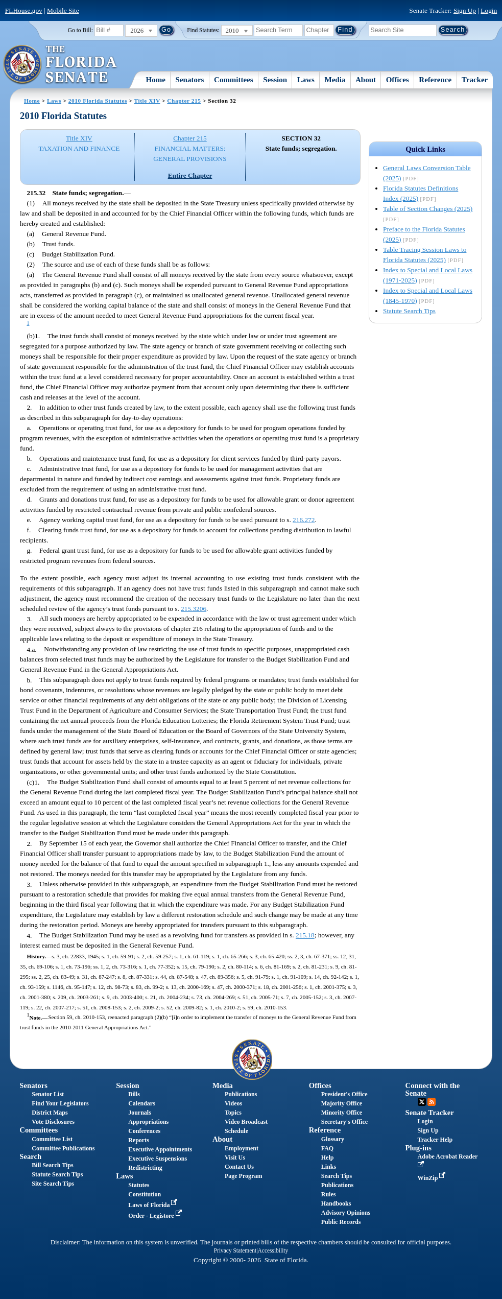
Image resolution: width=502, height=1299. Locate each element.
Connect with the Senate (432, 1089)
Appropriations (148, 1121)
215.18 (305, 935)
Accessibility (273, 1250)
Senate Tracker (429, 1112)
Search (30, 1156)
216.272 (304, 520)
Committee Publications (63, 1148)
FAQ (327, 1148)
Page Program (243, 1175)
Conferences (144, 1131)
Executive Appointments (160, 1149)
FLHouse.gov (23, 10)
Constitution (144, 1194)
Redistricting (145, 1167)
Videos (233, 1103)
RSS (431, 1102)
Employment (241, 1148)
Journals (139, 1112)
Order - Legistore (156, 1215)
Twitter (422, 1102)
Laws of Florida (153, 1205)
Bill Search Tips (52, 1165)
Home (155, 80)
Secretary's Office (344, 1121)
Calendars (141, 1103)
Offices (397, 80)
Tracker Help (435, 1139)
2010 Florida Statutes (97, 101)
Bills (134, 1094)
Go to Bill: (80, 30)
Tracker (475, 80)
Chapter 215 (184, 101)
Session (275, 80)
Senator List (48, 1094)
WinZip (433, 1178)
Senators (190, 80)
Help (327, 1157)
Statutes (138, 1185)
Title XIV (147, 101)
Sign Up (464, 10)
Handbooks (336, 1203)
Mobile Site (63, 10)
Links (328, 1166)
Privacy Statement (235, 1250)
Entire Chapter (190, 175)
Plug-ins (418, 1148)
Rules (328, 1194)
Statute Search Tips (409, 311)
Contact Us (239, 1166)
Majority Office (341, 1103)
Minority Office (341, 1112)
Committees (233, 80)
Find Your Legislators (60, 1103)
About (365, 80)
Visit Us (235, 1157)
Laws (306, 80)
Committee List (52, 1139)
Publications (241, 1094)
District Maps (49, 1112)
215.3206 (193, 608)
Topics (233, 1112)
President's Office (344, 1094)
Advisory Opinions (345, 1212)
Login (489, 10)
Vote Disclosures (53, 1121)
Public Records (341, 1221)
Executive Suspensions (157, 1158)
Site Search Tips (53, 1183)
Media (335, 80)
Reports (138, 1140)
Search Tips (336, 1175)
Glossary (332, 1139)
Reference (435, 80)
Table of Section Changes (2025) (427, 208)
